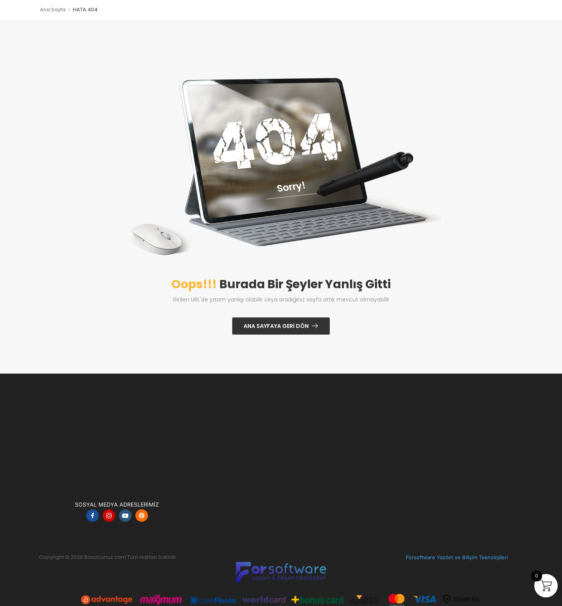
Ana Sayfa (53, 9)
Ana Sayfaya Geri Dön (276, 326)
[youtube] (125, 515)
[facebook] (92, 515)
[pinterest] (141, 515)
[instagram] (109, 515)
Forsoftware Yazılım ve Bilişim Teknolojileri (457, 557)
